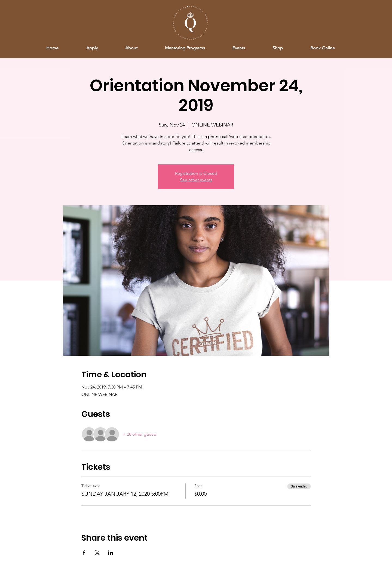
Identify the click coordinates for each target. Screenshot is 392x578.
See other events (196, 179)
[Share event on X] (97, 552)
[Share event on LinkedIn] (110, 552)
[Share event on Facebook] (84, 552)
